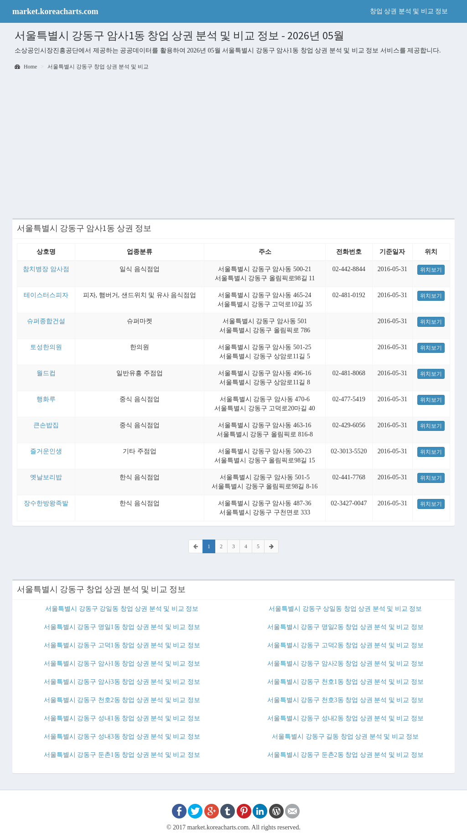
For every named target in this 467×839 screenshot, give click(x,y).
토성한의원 (46, 347)
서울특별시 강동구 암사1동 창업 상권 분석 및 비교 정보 (122, 663)
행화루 (46, 399)
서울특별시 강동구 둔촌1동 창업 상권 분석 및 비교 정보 (122, 754)
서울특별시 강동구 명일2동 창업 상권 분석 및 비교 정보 (345, 627)
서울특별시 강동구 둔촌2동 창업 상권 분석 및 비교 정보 (345, 754)
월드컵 (46, 373)
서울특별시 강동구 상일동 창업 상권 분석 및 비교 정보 (345, 608)
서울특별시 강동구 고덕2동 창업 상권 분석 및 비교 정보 (345, 645)
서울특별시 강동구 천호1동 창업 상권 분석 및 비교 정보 (345, 681)
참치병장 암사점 (46, 269)
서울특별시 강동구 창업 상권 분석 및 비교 (98, 66)
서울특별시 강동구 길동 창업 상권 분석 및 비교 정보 (345, 736)
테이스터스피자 (46, 295)
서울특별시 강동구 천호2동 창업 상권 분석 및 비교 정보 (122, 700)
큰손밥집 (46, 425)
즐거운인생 (46, 451)
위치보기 (431, 270)
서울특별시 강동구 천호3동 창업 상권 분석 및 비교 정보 (345, 700)
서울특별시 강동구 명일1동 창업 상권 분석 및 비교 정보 (122, 627)
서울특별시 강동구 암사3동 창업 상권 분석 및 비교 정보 (122, 681)
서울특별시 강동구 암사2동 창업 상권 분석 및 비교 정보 (345, 663)
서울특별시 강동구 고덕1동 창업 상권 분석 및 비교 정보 (122, 645)
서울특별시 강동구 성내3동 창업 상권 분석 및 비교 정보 (122, 736)
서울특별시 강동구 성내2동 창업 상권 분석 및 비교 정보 (345, 718)
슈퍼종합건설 (46, 321)
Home (26, 66)
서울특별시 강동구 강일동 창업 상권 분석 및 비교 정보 (121, 608)
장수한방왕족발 (46, 503)
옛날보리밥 (46, 477)
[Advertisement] (233, 145)
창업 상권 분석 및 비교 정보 (409, 11)
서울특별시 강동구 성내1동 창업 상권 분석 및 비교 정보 (122, 718)
